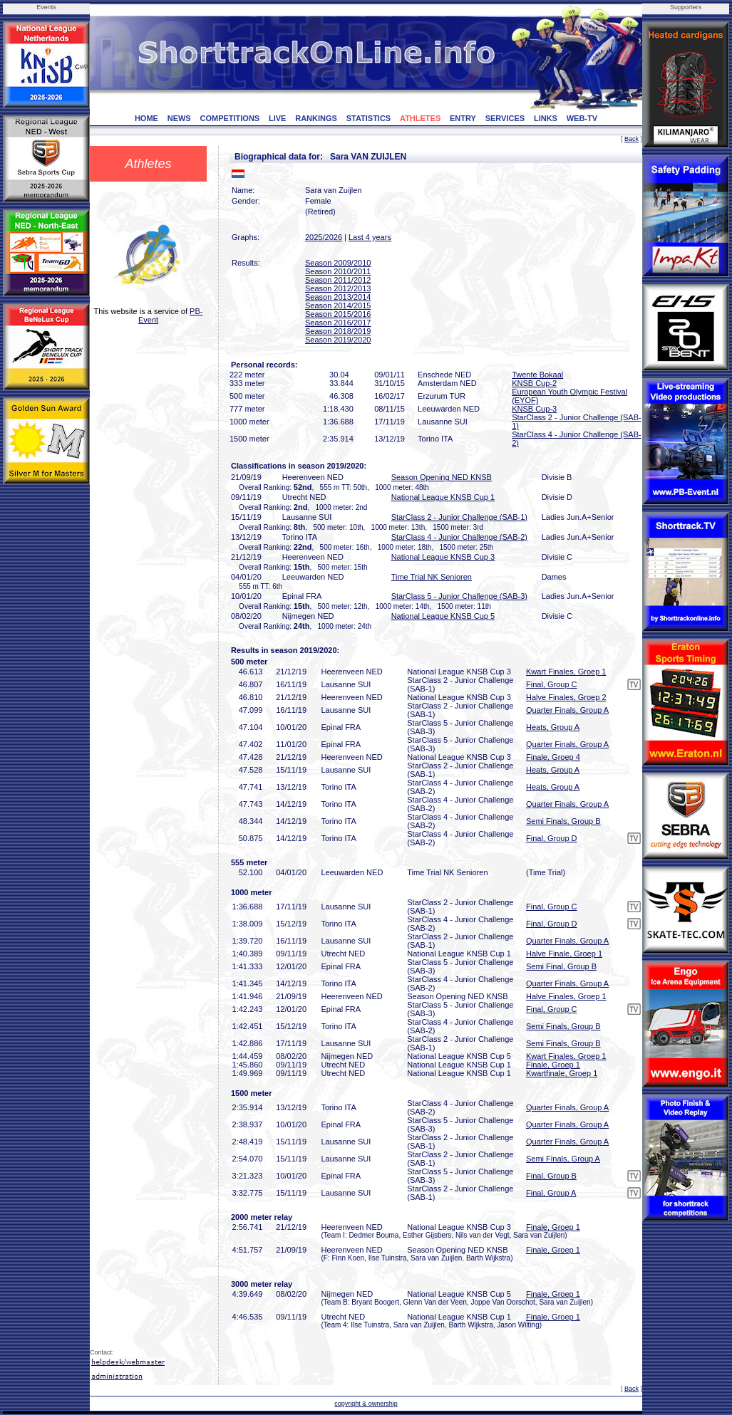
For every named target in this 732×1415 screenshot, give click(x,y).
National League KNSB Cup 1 (443, 497)
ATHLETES (420, 118)
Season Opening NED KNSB (441, 477)
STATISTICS (368, 118)
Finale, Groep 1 (553, 1064)
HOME (146, 118)
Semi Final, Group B (561, 966)
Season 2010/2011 (338, 271)
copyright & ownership (366, 1403)
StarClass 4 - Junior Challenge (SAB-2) (459, 537)
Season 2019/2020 (338, 339)
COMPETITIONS (229, 118)
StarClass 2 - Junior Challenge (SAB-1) (459, 517)
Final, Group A (551, 1193)
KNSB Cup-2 (534, 383)
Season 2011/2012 (338, 280)
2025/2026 (323, 237)
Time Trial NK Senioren (431, 577)
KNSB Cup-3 (534, 408)
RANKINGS (316, 118)
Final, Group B (551, 1175)
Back (631, 138)
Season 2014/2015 (338, 305)
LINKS (545, 118)
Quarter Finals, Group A (567, 710)
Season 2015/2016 (338, 314)
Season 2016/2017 (338, 322)
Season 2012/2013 (338, 288)
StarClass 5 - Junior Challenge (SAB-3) (459, 596)
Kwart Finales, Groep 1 (566, 671)
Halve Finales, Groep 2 (566, 697)
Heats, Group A (552, 727)
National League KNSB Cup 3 (443, 557)
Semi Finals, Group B (563, 821)
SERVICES (505, 118)
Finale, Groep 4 (553, 757)
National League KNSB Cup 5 (443, 616)
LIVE (277, 118)
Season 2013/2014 (338, 297)
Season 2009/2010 (338, 263)
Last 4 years (370, 237)
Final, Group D (551, 838)
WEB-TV (582, 118)
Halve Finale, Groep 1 (564, 953)
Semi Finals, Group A (563, 1158)
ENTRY (463, 118)
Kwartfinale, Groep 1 (561, 1073)
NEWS (179, 118)
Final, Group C (551, 684)
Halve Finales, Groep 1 (566, 996)
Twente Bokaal (537, 374)
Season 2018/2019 (338, 331)
